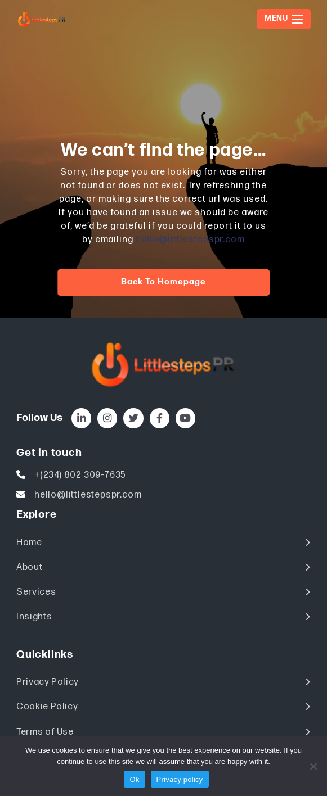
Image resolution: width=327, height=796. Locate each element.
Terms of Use (163, 732)
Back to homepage (163, 282)
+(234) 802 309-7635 (80, 475)
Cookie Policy (163, 707)
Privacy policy (179, 779)
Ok (134, 779)
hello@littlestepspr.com (190, 239)
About (163, 567)
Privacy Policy (163, 682)
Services (163, 592)
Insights (163, 617)
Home (163, 542)
